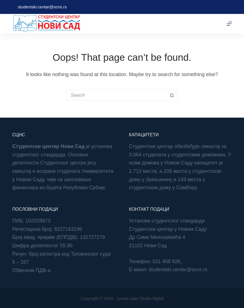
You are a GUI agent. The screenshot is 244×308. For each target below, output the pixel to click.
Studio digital (151, 298)
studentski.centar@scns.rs (42, 6)
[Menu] (229, 23)
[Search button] (172, 95)
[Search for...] (116, 95)
